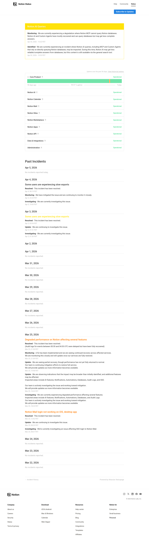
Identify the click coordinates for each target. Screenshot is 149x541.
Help (115, 4)
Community (124, 4)
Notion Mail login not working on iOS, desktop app (51, 411)
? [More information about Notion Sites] (39, 113)
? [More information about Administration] (41, 148)
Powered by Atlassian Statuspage (112, 480)
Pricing (77, 513)
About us (10, 509)
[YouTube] (140, 494)
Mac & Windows (47, 513)
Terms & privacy (13, 526)
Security (10, 518)
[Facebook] (136, 494)
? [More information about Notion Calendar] (42, 99)
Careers (10, 513)
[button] (125, 12)
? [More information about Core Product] (42, 77)
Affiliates (78, 534)
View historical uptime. (116, 71)
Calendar (44, 518)
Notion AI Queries (36, 26)
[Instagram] (124, 494)
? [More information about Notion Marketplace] (45, 120)
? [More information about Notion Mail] (38, 106)
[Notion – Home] (13, 494)
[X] (128, 494)
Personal (112, 518)
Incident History (31, 480)
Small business (114, 513)
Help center (79, 509)
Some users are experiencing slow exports (47, 184)
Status (133, 4)
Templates (79, 530)
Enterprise (113, 509)
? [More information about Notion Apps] (39, 127)
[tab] (27, 81)
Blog (77, 518)
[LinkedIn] (132, 494)
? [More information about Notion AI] (36, 92)
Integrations (79, 526)
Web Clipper (45, 522)
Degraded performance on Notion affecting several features (56, 339)
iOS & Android (46, 509)
